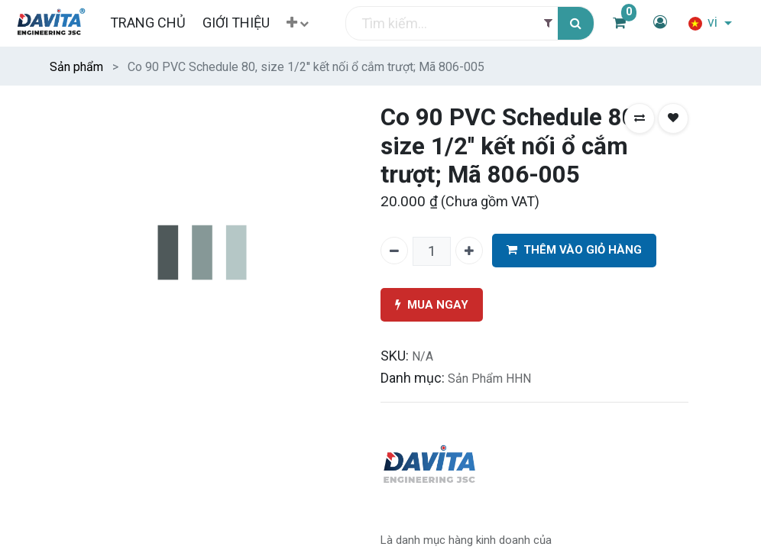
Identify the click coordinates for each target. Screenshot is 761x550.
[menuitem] (147, 22)
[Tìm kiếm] (576, 23)
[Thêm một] (469, 250)
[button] (297, 23)
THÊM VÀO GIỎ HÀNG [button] (574, 250)
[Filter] (548, 23)
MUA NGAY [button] (431, 305)
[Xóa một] (394, 250)
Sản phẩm (76, 67)
